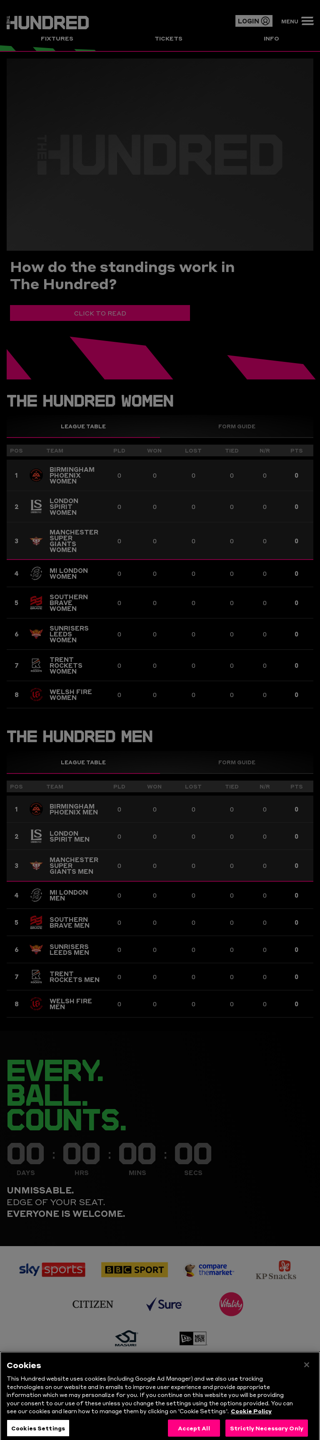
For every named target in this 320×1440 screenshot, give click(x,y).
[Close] (307, 1378)
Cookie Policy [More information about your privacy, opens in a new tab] (251, 1424)
